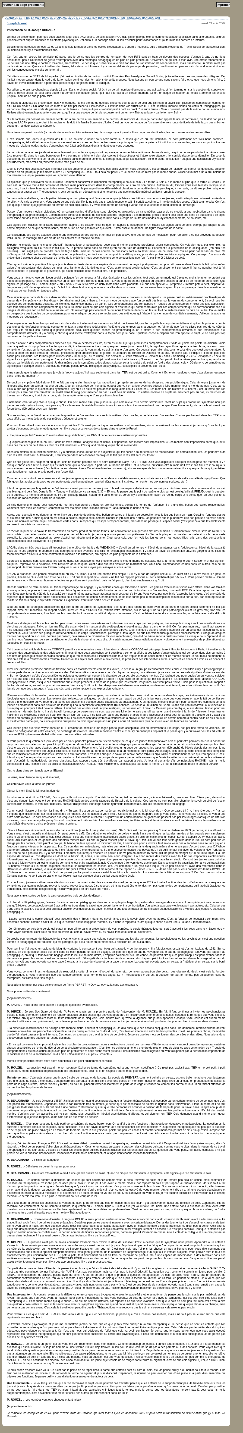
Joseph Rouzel (17, 23)
